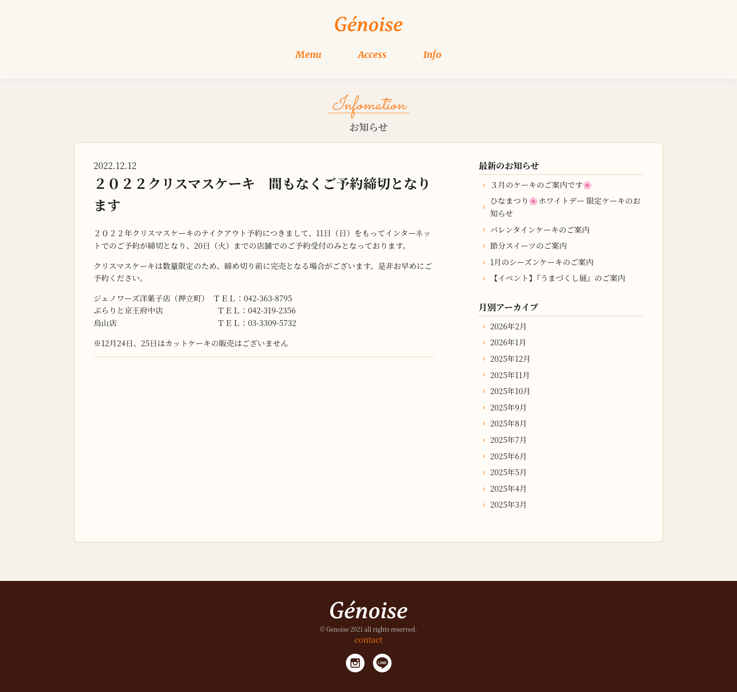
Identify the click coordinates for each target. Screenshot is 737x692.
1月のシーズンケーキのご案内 (541, 262)
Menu (308, 54)
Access (372, 54)
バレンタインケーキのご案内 (539, 229)
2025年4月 (508, 488)
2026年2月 (508, 326)
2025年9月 (508, 407)
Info (432, 54)
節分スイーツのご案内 (528, 245)
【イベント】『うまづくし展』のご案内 (557, 277)
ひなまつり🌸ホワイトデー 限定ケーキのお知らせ (565, 207)
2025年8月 (508, 423)
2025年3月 (508, 504)
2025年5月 (508, 472)
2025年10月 (510, 390)
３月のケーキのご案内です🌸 (541, 184)
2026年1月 (508, 342)
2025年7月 (508, 439)
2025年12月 (510, 358)
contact (369, 639)
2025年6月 (508, 456)
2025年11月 (510, 375)
